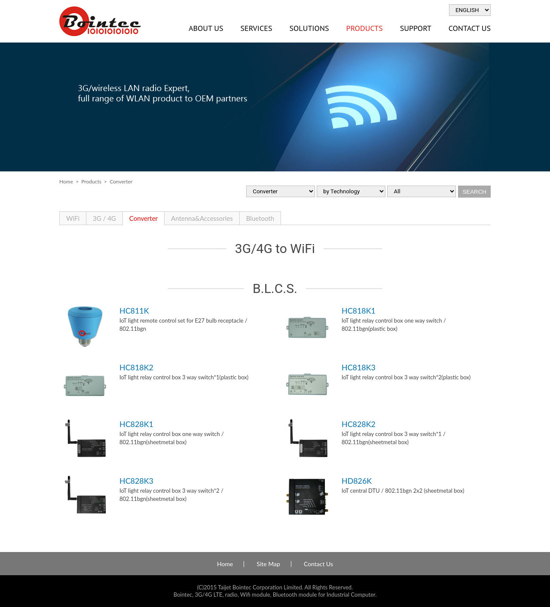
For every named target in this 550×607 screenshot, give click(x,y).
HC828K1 (136, 424)
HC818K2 (136, 367)
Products (364, 28)
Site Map (268, 564)
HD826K (357, 480)
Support (415, 28)
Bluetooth (260, 218)
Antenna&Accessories (202, 218)
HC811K (134, 310)
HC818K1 (359, 310)
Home (66, 181)
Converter (143, 218)
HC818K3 (359, 367)
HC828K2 (359, 424)
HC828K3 (136, 480)
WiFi (72, 218)
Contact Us (470, 28)
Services (256, 28)
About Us (206, 28)
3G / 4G (104, 218)
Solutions (309, 28)
